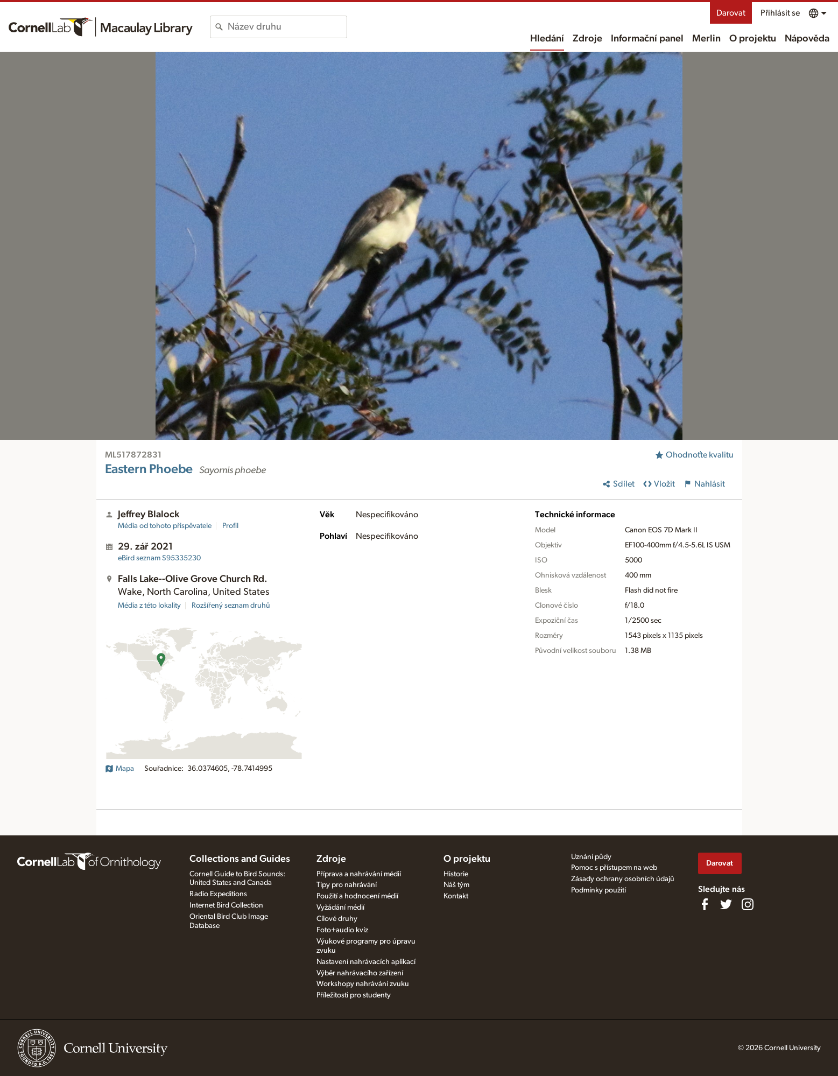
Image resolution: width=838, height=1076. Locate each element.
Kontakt (455, 896)
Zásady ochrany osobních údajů (622, 879)
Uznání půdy (591, 857)
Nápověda (807, 39)
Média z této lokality (149, 605)
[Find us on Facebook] (704, 904)
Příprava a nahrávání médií (358, 874)
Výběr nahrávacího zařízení (359, 973)
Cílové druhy (336, 919)
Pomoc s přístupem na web (614, 867)
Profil (230, 526)
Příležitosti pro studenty (353, 995)
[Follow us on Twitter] (726, 904)
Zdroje (587, 39)
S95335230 (159, 558)
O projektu (752, 39)
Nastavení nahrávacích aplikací (366, 962)
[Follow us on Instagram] (747, 904)
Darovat (730, 13)
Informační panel (647, 39)
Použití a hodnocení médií (357, 896)
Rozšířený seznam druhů (231, 605)
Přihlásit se (780, 13)
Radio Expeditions (218, 894)
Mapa (119, 768)
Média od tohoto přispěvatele (165, 526)
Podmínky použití (598, 890)
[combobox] (287, 27)
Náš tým (456, 885)
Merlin (706, 39)
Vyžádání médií (340, 907)
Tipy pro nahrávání (346, 885)
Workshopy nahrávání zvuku (362, 984)
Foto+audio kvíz (342, 930)
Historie (455, 874)
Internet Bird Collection (226, 905)
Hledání (547, 39)
